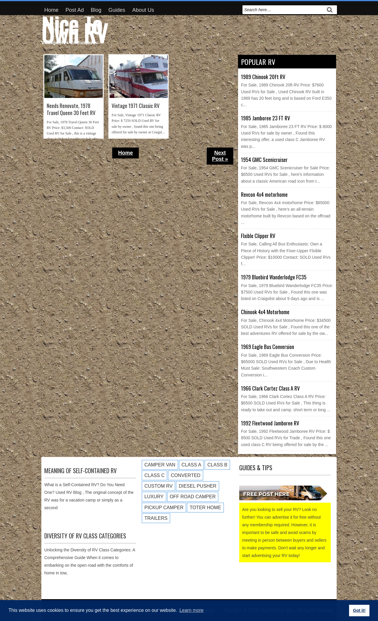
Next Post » (220, 156)
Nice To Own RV (74, 28)
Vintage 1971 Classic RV (135, 105)
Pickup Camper (163, 507)
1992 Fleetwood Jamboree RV (270, 423)
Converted (185, 475)
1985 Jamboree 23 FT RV (265, 118)
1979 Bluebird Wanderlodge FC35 (274, 277)
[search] (283, 9)
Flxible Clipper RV (258, 236)
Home (51, 10)
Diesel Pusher (197, 486)
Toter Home (205, 507)
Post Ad (75, 10)
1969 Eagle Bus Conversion (267, 346)
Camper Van (159, 464)
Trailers (155, 518)
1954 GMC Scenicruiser (264, 159)
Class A (191, 464)
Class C (154, 475)
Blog (96, 10)
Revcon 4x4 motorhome (264, 194)
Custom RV (158, 486)
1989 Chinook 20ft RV (263, 77)
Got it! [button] (359, 610)
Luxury (154, 496)
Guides (116, 10)
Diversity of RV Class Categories (85, 535)
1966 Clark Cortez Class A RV (270, 388)
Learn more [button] (191, 610)
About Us (143, 10)
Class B (217, 464)
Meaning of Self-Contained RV (80, 470)
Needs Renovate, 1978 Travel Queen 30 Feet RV (71, 109)
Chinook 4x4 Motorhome (265, 312)
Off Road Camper (193, 496)
